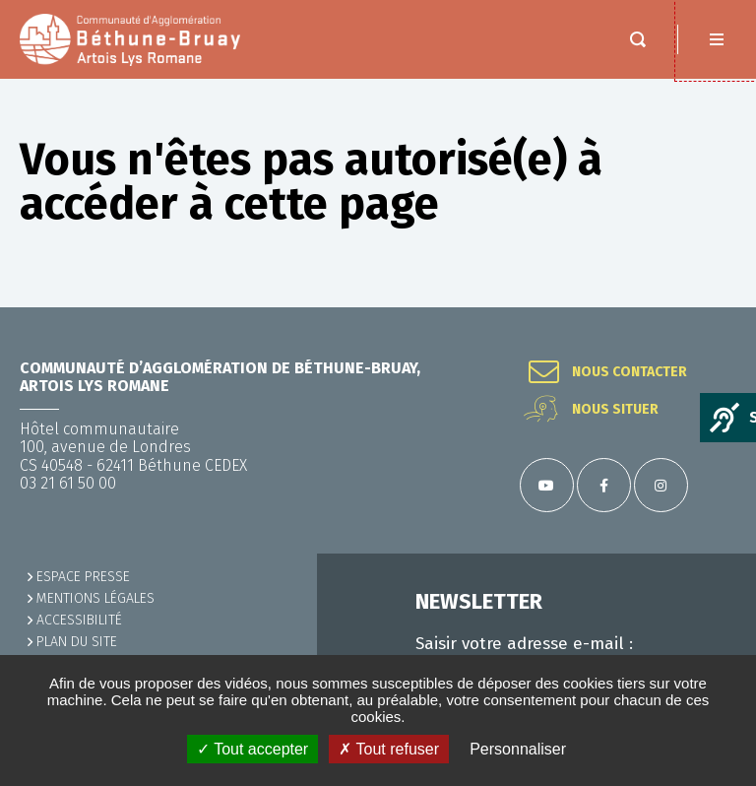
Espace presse (83, 576)
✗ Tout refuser (389, 749)
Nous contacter (629, 372)
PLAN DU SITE (76, 641)
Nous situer (615, 410)
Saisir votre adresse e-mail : (524, 644)
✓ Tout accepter (252, 749)
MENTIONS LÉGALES (95, 598)
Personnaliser (518, 749)
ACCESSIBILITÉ (79, 620)
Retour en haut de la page (716, 307)
